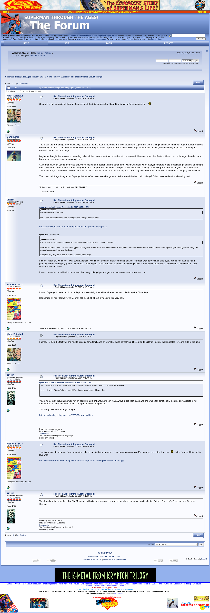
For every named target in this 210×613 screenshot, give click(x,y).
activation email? (38, 55)
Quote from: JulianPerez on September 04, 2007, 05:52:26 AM (63, 207)
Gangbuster (13, 137)
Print (198, 83)
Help (67, 43)
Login (109, 43)
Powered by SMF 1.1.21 (93, 560)
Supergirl (65, 77)
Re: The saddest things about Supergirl (74, 96)
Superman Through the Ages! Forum (21, 77)
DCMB (111, 557)
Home (26, 43)
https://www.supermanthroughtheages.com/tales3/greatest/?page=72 (73, 226)
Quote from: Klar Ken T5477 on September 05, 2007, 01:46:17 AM (65, 383)
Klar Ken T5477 (15, 284)
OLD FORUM (101, 557)
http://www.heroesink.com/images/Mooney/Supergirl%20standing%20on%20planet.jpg (81, 460)
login (39, 53)
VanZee (11, 199)
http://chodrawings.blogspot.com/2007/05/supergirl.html (66, 415)
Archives (91, 557)
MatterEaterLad (15, 95)
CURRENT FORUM (104, 553)
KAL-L (119, 557)
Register (168, 43)
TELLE (10, 375)
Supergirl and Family (49, 77)
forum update (156, 39)
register (48, 53)
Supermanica (44, 433)
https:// (92, 35)
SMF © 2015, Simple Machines (114, 560)
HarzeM (204, 559)
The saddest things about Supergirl (86, 77)
